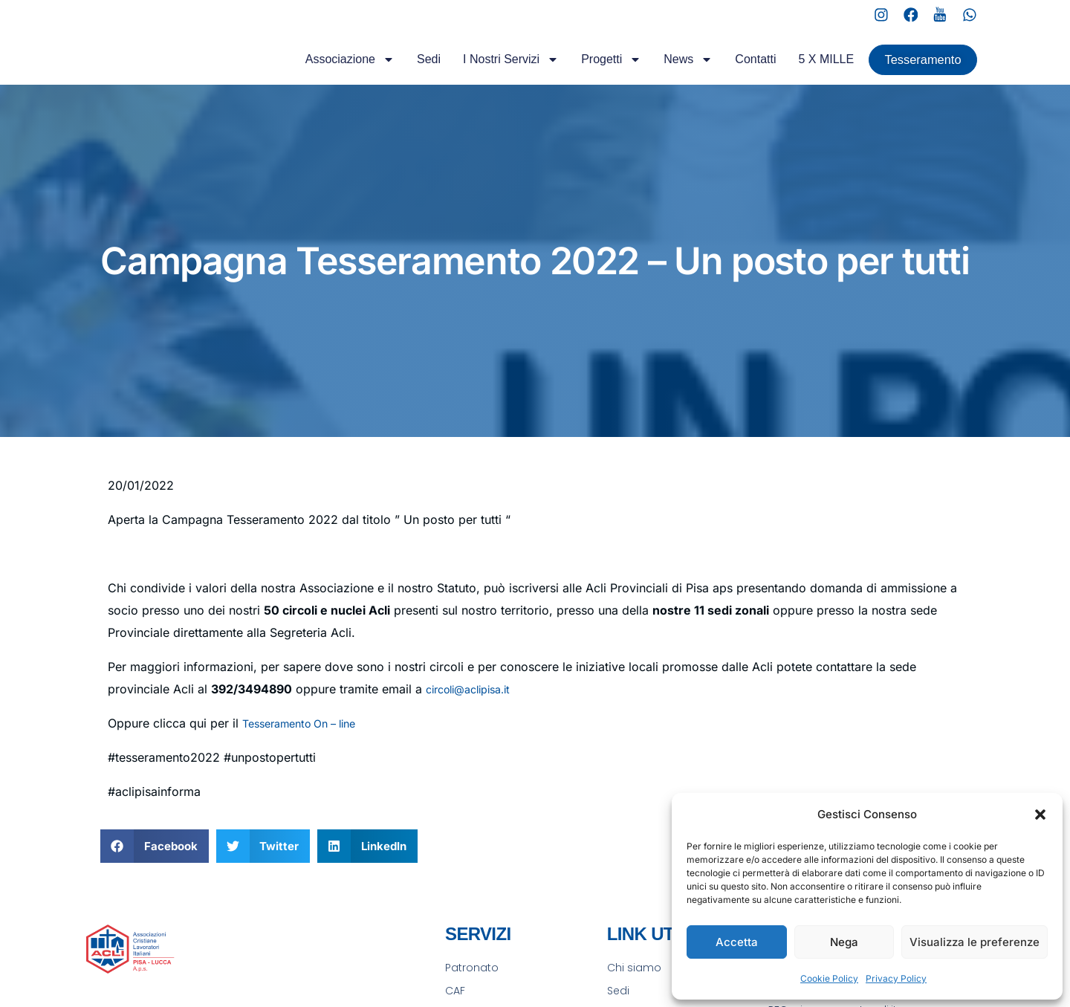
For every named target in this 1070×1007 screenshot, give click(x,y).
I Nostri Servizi (484, 72)
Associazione (323, 72)
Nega (844, 942)
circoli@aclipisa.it (475, 711)
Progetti (584, 72)
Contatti (729, 72)
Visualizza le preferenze (975, 942)
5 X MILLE (800, 72)
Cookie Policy (829, 978)
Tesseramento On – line (307, 745)
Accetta (737, 942)
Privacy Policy (896, 978)
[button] (1040, 814)
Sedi (402, 72)
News (662, 72)
